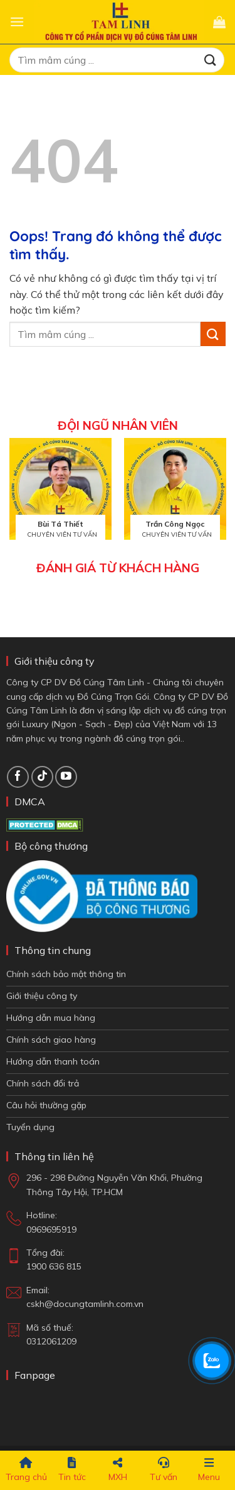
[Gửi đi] (210, 59)
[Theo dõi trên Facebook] (18, 777)
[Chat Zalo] (212, 1361)
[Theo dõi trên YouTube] (66, 777)
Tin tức (72, 1470)
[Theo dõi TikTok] (42, 777)
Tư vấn (163, 1470)
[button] (16, 21)
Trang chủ (26, 1470)
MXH (117, 1470)
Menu (209, 1470)
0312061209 (51, 1341)
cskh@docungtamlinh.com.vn (85, 1303)
